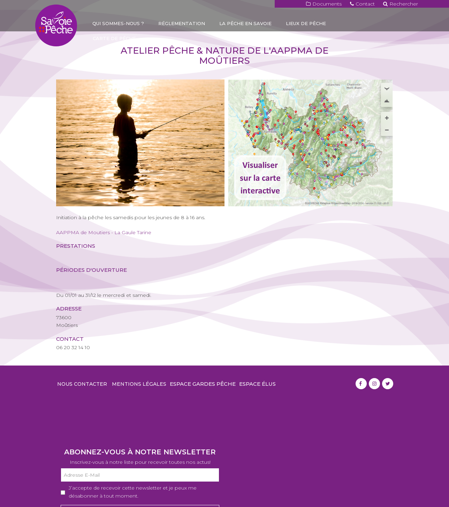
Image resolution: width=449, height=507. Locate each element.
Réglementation (181, 23)
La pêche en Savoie (245, 23)
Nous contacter (82, 384)
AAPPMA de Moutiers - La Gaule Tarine (103, 232)
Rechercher (400, 4)
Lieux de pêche (306, 23)
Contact (362, 4)
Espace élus (257, 384)
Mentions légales (139, 384)
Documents (324, 4)
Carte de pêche (114, 38)
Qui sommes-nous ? (118, 23)
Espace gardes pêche (203, 384)
